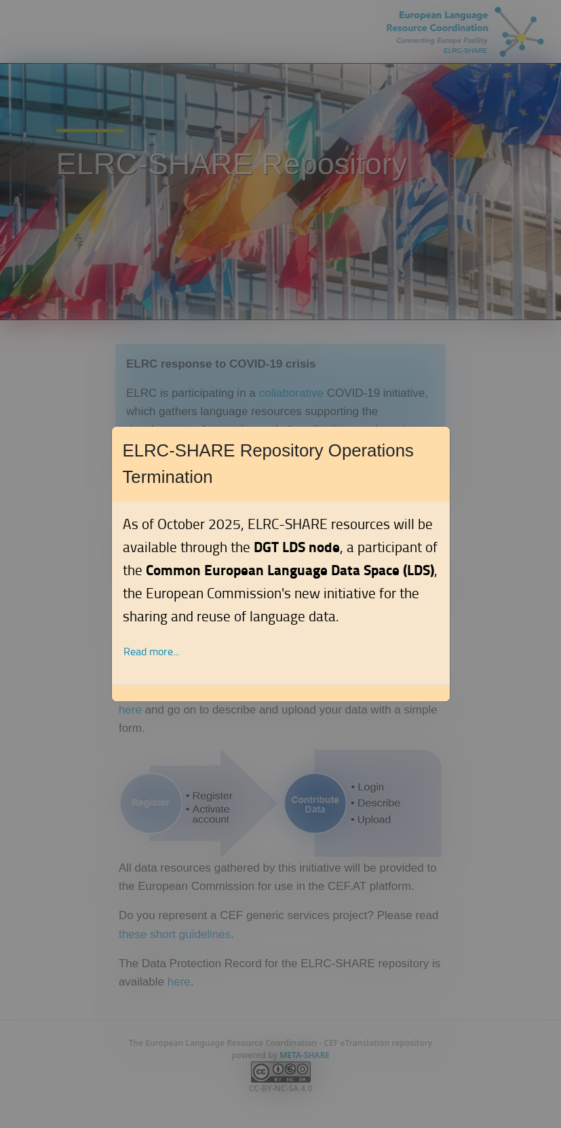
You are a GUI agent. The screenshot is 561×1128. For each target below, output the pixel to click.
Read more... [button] (151, 651)
